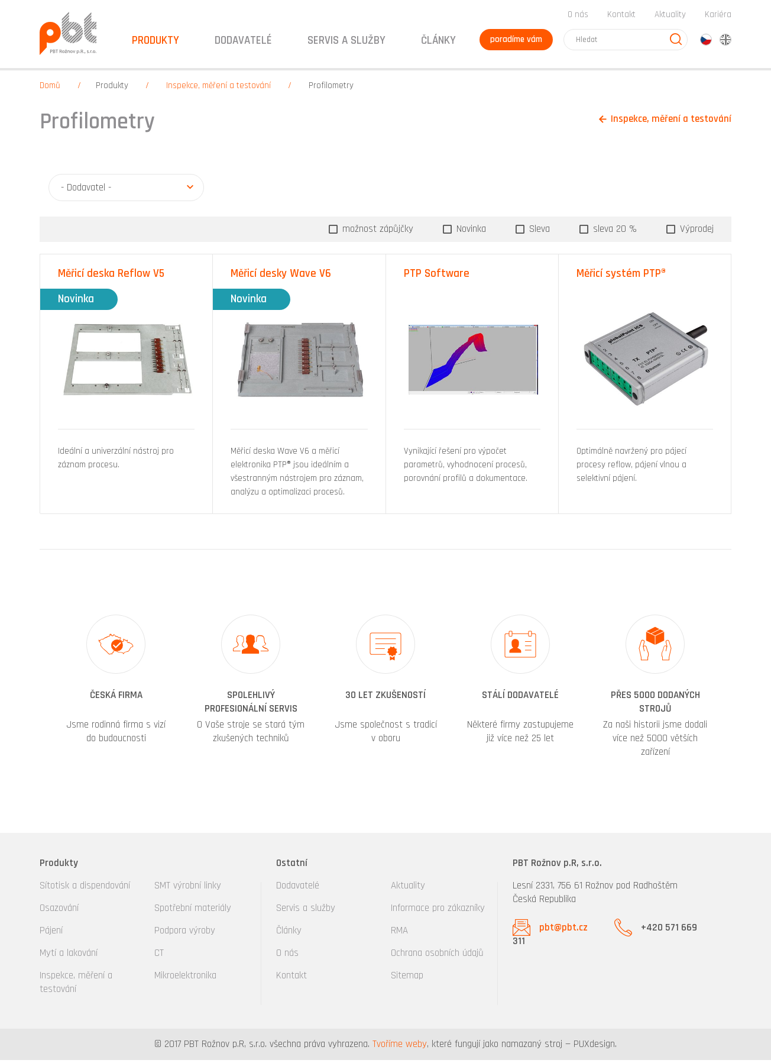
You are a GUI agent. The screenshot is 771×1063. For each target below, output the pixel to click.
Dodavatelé (297, 888)
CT (159, 955)
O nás (578, 16)
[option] (115, 690)
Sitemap (407, 978)
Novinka (469, 231)
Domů (50, 88)
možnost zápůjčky (376, 231)
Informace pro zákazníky (438, 910)
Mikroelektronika (185, 978)
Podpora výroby (184, 933)
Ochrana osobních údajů (437, 955)
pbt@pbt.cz (563, 930)
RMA (399, 933)
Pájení (51, 933)
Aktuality (670, 16)
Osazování (59, 910)
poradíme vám (515, 41)
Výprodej (695, 231)
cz (706, 42)
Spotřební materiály (192, 910)
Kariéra (718, 16)
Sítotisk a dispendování (85, 888)
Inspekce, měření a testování (218, 88)
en (725, 42)
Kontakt (621, 16)
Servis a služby (305, 910)
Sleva (538, 231)
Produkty (112, 88)
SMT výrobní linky (187, 888)
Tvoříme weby (399, 1047)
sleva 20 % (613, 231)
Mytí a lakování (69, 955)
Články (436, 42)
